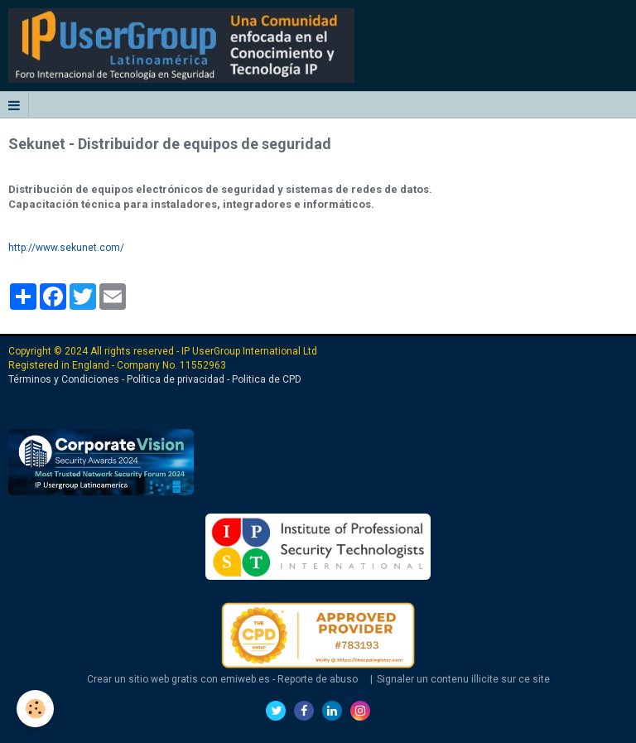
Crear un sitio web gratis (142, 679)
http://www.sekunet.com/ (66, 247)
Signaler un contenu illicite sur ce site (463, 679)
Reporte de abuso (317, 679)
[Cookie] (35, 708)
